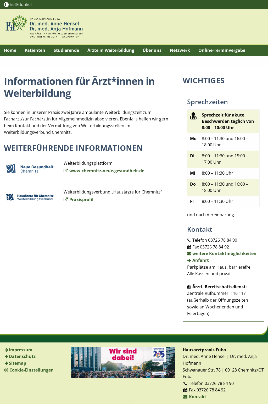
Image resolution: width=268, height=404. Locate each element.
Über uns (152, 50)
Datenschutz (22, 356)
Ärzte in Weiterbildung (110, 50)
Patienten (35, 50)
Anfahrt (198, 260)
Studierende (66, 50)
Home (10, 50)
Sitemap (17, 363)
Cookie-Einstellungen (31, 370)
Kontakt (194, 397)
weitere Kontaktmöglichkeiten (222, 253)
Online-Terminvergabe (221, 50)
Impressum (20, 350)
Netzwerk (180, 50)
